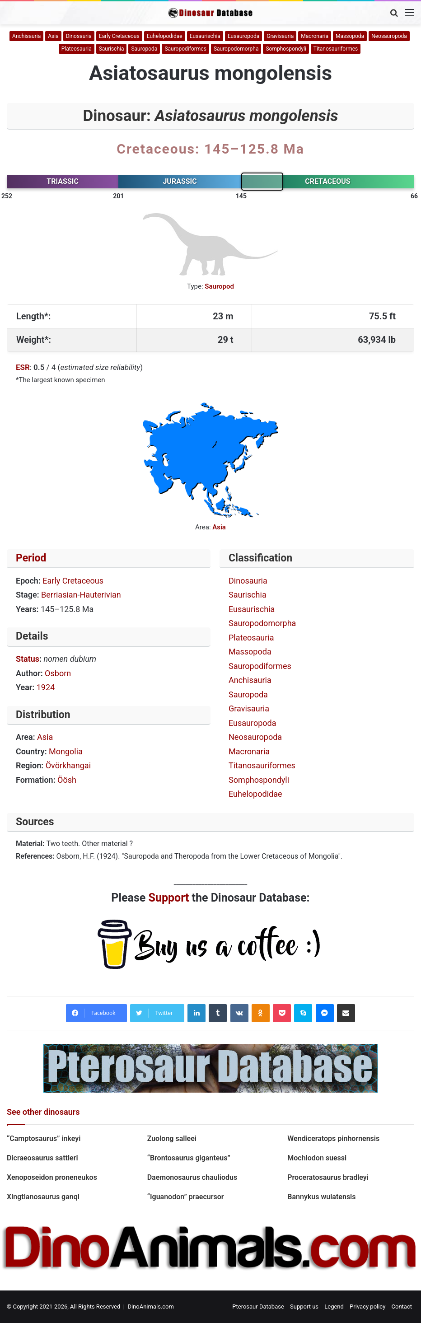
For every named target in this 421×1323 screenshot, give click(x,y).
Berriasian (59, 594)
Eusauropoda (243, 36)
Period (31, 558)
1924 (46, 687)
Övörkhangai (68, 765)
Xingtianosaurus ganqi (43, 1196)
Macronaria (314, 36)
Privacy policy (367, 1306)
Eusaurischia (205, 36)
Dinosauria (79, 36)
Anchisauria (26, 36)
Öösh (66, 780)
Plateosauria (76, 49)
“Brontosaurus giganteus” (188, 1158)
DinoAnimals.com (150, 1306)
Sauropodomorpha (236, 49)
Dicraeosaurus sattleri (42, 1158)
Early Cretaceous (119, 36)
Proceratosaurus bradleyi (328, 1177)
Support (169, 897)
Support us (304, 1306)
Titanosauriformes (335, 49)
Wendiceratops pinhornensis (333, 1138)
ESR (23, 367)
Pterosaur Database (258, 1306)
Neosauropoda (389, 36)
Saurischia (111, 49)
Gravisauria (280, 36)
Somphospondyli (286, 49)
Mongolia (66, 751)
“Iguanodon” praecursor (185, 1196)
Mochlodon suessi (317, 1158)
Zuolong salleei (171, 1138)
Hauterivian (100, 594)
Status (27, 659)
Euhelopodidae (164, 36)
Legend (334, 1306)
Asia (53, 36)
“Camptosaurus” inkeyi (43, 1138)
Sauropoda (144, 49)
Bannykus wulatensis (321, 1196)
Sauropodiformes (185, 49)
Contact (402, 1306)
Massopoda (350, 36)
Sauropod (219, 286)
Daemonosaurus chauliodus (192, 1177)
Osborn (58, 673)
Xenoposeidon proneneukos (52, 1177)
